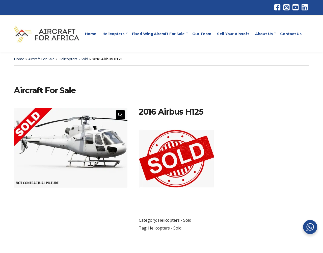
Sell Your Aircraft (233, 34)
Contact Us (291, 34)
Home (90, 34)
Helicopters (113, 34)
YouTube (295, 7)
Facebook (277, 7)
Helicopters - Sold (73, 59)
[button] (120, 114)
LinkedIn (304, 7)
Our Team (201, 34)
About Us (264, 34)
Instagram (286, 7)
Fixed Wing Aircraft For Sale (158, 34)
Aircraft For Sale (41, 59)
